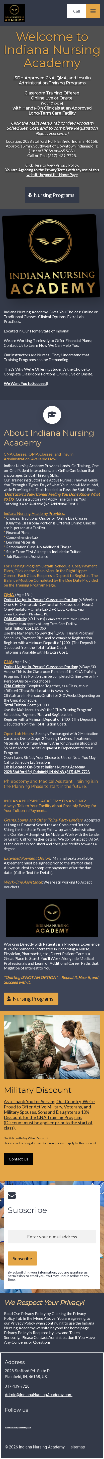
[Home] (16, 13)
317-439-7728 (17, 1386)
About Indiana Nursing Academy (49, 438)
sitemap (78, 1447)
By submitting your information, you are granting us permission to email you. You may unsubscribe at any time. (48, 1275)
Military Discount (38, 1090)
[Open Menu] (93, 11)
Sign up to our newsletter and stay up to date (45, 1222)
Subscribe (27, 1210)
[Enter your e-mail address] (52, 1236)
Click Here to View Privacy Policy (51, 165)
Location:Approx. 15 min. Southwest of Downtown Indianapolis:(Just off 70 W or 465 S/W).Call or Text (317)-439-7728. (52, 158)
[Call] (76, 11)
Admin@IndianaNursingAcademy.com (38, 1394)
